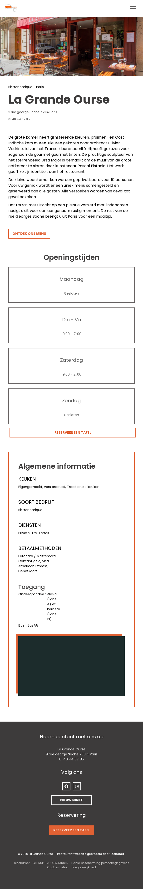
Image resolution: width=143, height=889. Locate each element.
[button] (133, 8)
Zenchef (117, 854)
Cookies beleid (57, 867)
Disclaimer (22, 863)
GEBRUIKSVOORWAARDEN (50, 863)
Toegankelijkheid (83, 867)
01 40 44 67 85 (19, 119)
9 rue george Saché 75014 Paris (56, 112)
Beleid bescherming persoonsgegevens (100, 863)
